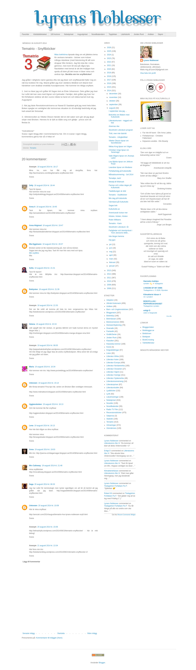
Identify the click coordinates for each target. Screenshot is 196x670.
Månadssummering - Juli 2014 (121, 174)
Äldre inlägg (92, 633)
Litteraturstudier (112, 387)
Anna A (32, 207)
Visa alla (169, 316)
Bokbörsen (147, 333)
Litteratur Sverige (113, 375)
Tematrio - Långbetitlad (118, 137)
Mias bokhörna (61, 54)
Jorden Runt (139, 34)
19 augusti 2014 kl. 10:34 (45, 367)
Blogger (102, 663)
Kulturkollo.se (114, 209)
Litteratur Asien (112, 359)
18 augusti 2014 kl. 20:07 (52, 244)
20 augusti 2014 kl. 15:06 (47, 527)
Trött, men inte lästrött (117, 133)
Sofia (31, 268)
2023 (109, 58)
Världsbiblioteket (40, 34)
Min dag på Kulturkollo (118, 198)
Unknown (33, 383)
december (113, 94)
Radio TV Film (112, 409)
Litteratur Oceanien (114, 369)
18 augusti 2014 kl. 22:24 (46, 324)
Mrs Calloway (35, 465)
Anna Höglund (35, 225)
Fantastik (110, 331)
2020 (109, 69)
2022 (109, 62)
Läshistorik (125, 34)
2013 (109, 270)
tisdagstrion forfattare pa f (115, 486)
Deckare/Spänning (114, 325)
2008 (109, 288)
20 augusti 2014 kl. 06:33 (44, 484)
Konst (108, 347)
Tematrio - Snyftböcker (118, 195)
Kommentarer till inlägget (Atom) (49, 638)
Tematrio (33, 148)
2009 (109, 285)
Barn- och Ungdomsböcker (117, 309)
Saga (31, 484)
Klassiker (110, 341)
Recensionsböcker (114, 412)
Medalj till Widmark (116, 182)
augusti (112, 108)
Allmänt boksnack (113, 303)
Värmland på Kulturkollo (118, 202)
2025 (109, 51)
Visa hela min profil (148, 73)
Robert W (108, 493)
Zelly (31, 185)
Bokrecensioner (112, 322)
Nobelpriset (68, 34)
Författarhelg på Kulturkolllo (120, 171)
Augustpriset (82, 34)
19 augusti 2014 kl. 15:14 (48, 383)
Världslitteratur (148, 343)
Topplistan (113, 34)
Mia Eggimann (35, 244)
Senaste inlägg (29, 633)
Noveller (109, 403)
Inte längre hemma (116, 236)
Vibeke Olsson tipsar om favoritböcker (119, 142)
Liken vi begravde (150, 313)
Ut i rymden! (148, 297)
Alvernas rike (114, 126)
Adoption (110, 300)
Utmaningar (111, 425)
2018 (109, 76)
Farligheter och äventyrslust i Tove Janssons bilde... (120, 231)
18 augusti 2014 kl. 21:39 (49, 289)
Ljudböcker (110, 391)
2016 (109, 83)
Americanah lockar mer (118, 213)
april (111, 255)
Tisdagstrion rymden (151, 306)
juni (111, 248)
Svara (31, 177)
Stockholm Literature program (121, 130)
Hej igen (112, 240)
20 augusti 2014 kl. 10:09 (48, 505)
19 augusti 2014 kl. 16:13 (53, 404)
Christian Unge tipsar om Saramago (119, 151)
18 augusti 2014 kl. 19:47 (53, 225)
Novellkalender (112, 406)
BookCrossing (148, 340)
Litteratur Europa (113, 363)
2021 (109, 65)
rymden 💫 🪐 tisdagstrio (153, 283)
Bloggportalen (148, 327)
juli (110, 244)
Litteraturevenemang (114, 381)
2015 (109, 87)
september (113, 104)
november (113, 97)
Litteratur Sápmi (112, 372)
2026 (109, 47)
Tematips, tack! (115, 178)
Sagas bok (113, 205)
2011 (109, 278)
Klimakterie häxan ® (152, 294)
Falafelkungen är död (117, 191)
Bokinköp (110, 316)
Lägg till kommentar (31, 562)
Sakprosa (110, 416)
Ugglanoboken (35, 404)
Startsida (60, 633)
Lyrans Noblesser (111, 441)
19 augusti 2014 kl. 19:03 (45, 449)
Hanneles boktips (151, 281)
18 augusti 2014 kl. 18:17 (47, 167)
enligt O (107, 451)
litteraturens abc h (112, 443)
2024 (109, 55)
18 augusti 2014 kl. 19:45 (46, 207)
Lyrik (108, 394)
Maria (31, 367)
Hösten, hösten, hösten (118, 216)
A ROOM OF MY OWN (152, 288)
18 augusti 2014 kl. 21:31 (44, 268)
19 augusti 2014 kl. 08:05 (47, 345)
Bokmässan (111, 319)
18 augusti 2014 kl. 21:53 (47, 305)
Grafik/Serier (111, 334)
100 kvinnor (55, 34)
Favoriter (25, 34)
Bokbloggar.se (148, 330)
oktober (112, 101)
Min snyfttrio (34, 253)
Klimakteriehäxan (111, 471)
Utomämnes (111, 428)
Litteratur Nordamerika (115, 366)
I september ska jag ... (118, 111)
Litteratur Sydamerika (115, 378)
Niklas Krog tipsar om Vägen (120, 146)
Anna (31, 449)
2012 (109, 274)
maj (111, 252)
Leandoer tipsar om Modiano (120, 167)
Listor (108, 353)
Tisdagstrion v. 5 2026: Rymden (155, 290)
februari (112, 262)
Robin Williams (115, 220)
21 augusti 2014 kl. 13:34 (47, 545)
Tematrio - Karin (115, 223)
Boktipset (146, 337)
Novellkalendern (98, 34)
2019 (109, 73)
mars (111, 259)
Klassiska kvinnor (113, 344)
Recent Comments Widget (127, 515)
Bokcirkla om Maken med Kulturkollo (119, 116)
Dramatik (110, 328)
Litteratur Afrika (112, 356)
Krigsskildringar (112, 350)
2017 (109, 80)
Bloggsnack (111, 313)
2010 (109, 281)
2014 (109, 90)
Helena (32, 324)
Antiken (151, 34)
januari (112, 266)
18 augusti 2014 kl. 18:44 (44, 185)
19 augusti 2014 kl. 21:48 (52, 465)
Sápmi (160, 34)
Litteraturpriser (112, 384)
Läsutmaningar (112, 397)
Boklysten (33, 289)
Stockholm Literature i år (119, 227)
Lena (31, 425)
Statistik (109, 419)
